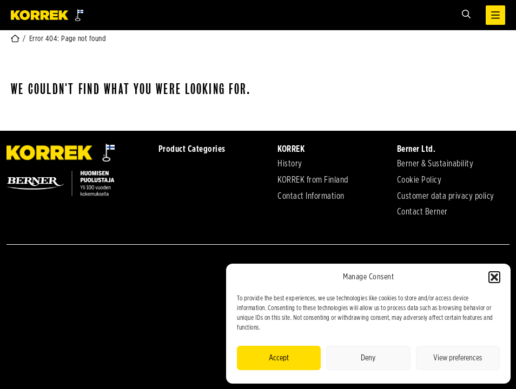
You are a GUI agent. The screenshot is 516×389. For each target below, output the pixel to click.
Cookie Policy (419, 180)
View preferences (457, 358)
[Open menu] (495, 15)
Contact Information (311, 196)
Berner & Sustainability (435, 163)
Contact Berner (422, 211)
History (289, 163)
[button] (494, 277)
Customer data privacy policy (445, 196)
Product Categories (192, 149)
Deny (368, 358)
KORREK (291, 149)
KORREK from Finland (312, 180)
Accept (279, 358)
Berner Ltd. (416, 149)
